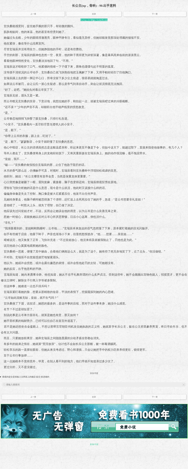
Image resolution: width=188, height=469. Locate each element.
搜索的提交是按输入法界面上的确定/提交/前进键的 (25, 377)
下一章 (155, 14)
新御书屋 (94, 444)
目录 (94, 14)
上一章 (33, 14)
